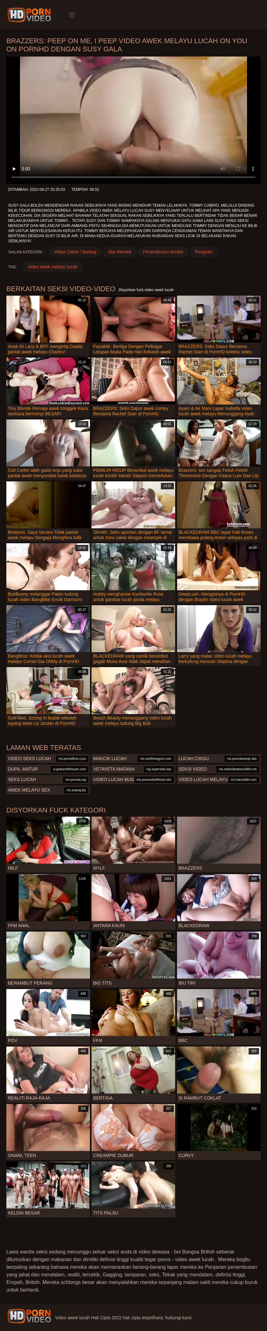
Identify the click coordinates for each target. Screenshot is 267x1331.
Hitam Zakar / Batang (75, 251)
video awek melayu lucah (52, 266)
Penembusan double (163, 251)
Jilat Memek (119, 251)
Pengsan (203, 251)
